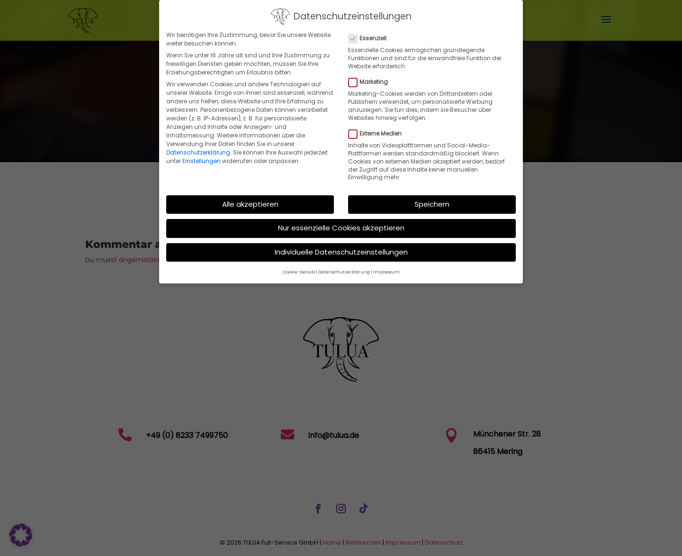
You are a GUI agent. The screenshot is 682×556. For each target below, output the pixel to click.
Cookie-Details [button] (299, 266)
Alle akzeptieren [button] (250, 198)
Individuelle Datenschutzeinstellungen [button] (341, 246)
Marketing (372, 76)
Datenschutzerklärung (198, 147)
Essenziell (371, 32)
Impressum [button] (386, 266)
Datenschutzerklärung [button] (344, 266)
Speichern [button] (431, 198)
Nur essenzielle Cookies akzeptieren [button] (341, 222)
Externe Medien (379, 128)
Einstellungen (201, 155)
